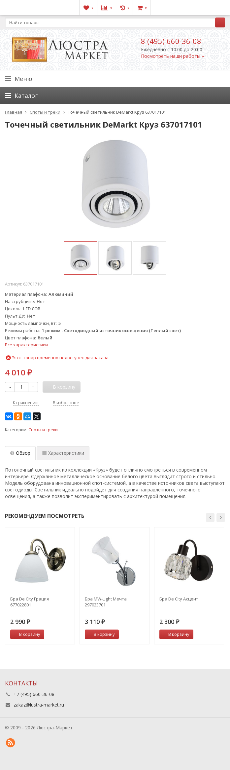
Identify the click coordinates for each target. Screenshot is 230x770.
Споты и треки (43, 430)
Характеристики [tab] (63, 453)
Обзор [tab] (20, 453)
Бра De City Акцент (178, 599)
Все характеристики (26, 345)
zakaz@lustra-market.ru (39, 705)
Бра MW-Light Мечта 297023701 (106, 602)
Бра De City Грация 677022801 (29, 602)
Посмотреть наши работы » (172, 56)
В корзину (26, 634)
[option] (80, 258)
